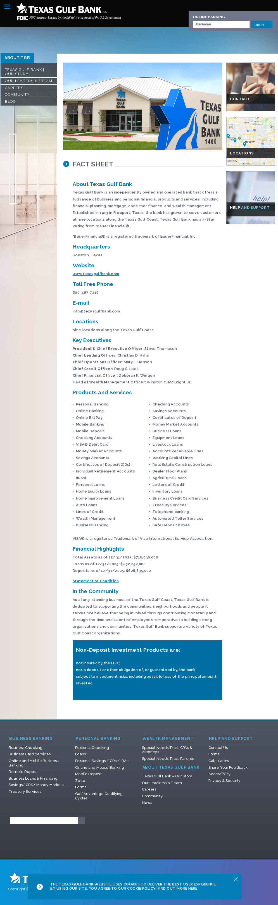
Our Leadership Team (28, 81)
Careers (14, 88)
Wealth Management (168, 739)
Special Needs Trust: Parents (168, 758)
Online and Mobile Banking (99, 767)
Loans (80, 754)
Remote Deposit (23, 772)
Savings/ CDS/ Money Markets (36, 785)
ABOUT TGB (17, 58)
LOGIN (262, 24)
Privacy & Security (224, 781)
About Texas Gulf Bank (171, 767)
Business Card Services (30, 754)
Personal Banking (98, 739)
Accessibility (219, 774)
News (147, 803)
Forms (80, 787)
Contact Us (218, 748)
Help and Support (231, 739)
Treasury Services (25, 791)
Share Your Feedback (228, 767)
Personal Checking (92, 748)
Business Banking (31, 739)
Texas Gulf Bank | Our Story (24, 72)
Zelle (80, 781)
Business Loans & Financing (33, 778)
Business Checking (25, 748)
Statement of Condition (96, 581)
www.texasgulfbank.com (96, 274)
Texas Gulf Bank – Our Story (167, 776)
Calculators (218, 761)
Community (17, 94)
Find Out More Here (178, 888)
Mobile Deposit (88, 774)
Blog (10, 101)
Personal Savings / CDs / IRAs (101, 761)
